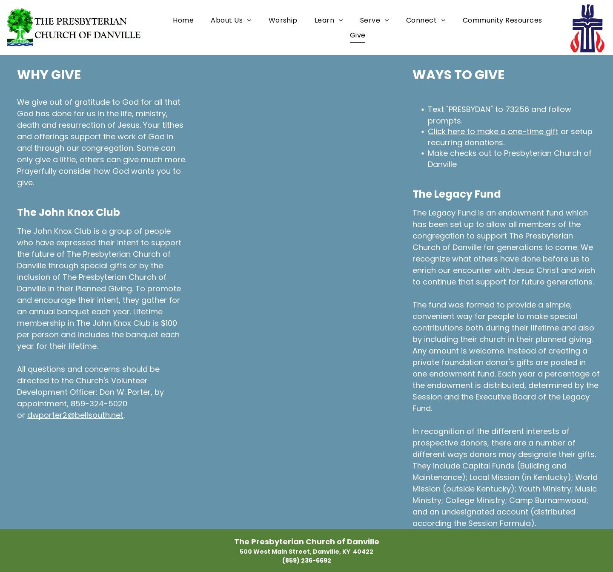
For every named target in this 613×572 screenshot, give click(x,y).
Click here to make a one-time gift (493, 131)
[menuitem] (183, 19)
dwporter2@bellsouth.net (75, 415)
